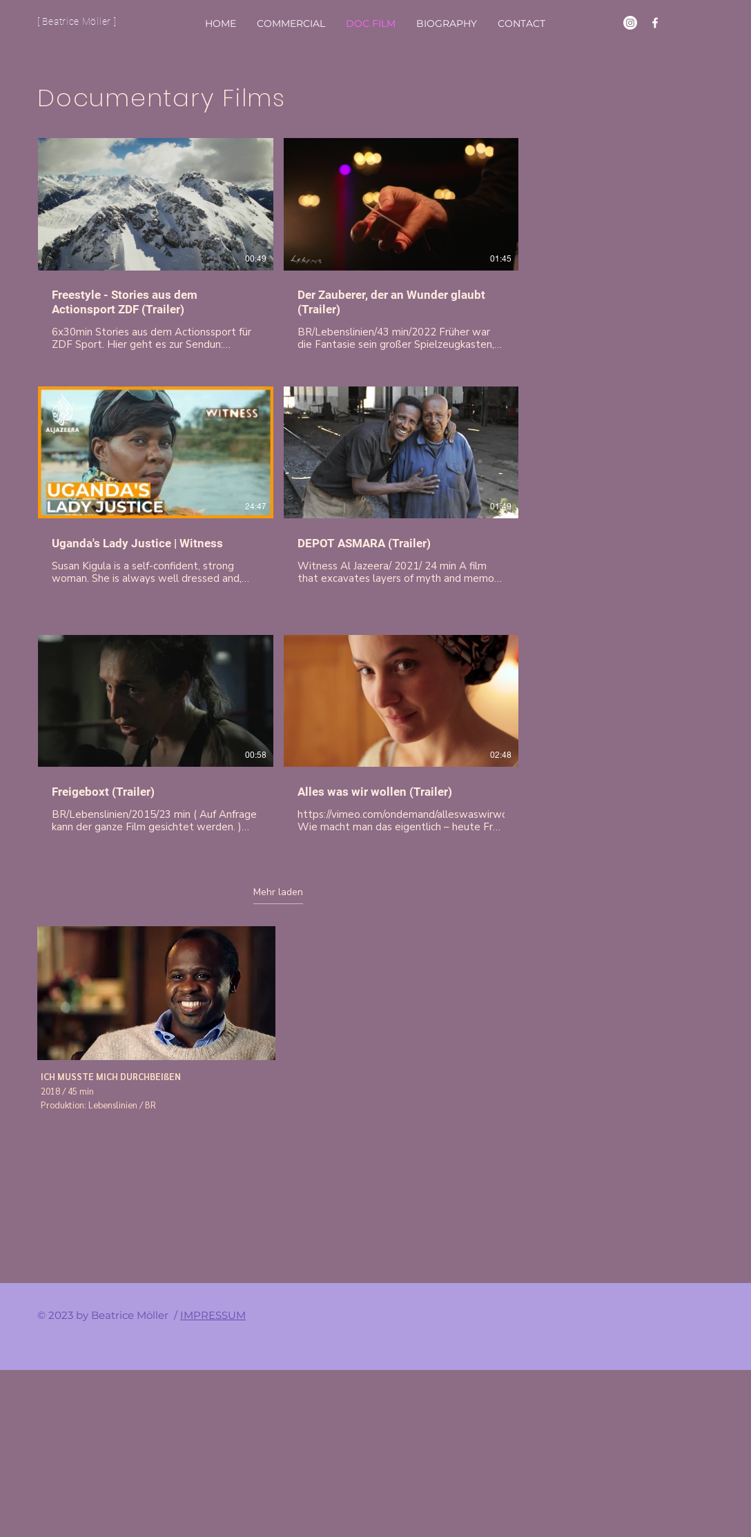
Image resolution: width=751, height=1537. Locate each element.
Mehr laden (278, 892)
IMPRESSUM (213, 1315)
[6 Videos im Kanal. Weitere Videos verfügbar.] (278, 493)
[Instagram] (630, 23)
